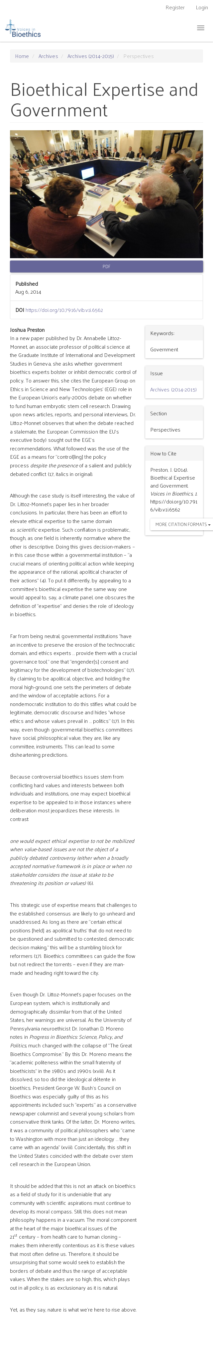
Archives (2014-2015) (90, 56)
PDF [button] (106, 266)
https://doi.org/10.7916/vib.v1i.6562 (64, 310)
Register (175, 7)
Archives (48, 56)
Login (202, 7)
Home (22, 56)
